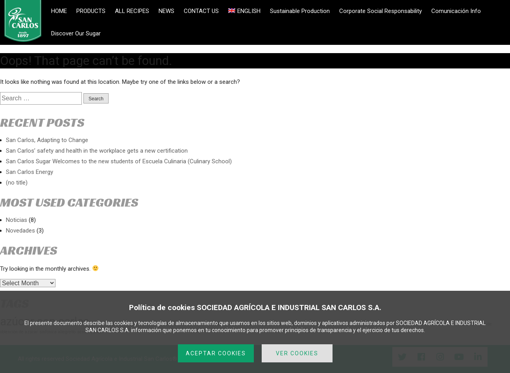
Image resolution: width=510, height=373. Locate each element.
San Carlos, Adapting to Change (47, 140)
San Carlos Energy (29, 171)
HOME (59, 11)
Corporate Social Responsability (380, 11)
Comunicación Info (456, 11)
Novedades (20, 230)
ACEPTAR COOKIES (216, 353)
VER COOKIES (297, 353)
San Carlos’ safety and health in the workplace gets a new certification (97, 150)
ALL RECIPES (132, 11)
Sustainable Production (300, 11)
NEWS (166, 11)
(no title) (17, 182)
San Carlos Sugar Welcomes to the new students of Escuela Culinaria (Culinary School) (119, 161)
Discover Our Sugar (76, 33)
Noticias (16, 219)
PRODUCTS (90, 11)
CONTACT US (201, 11)
